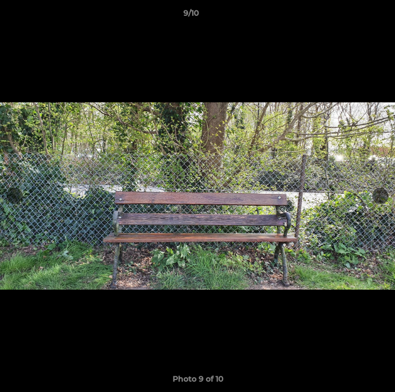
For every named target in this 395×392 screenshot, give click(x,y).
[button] (355, 16)
